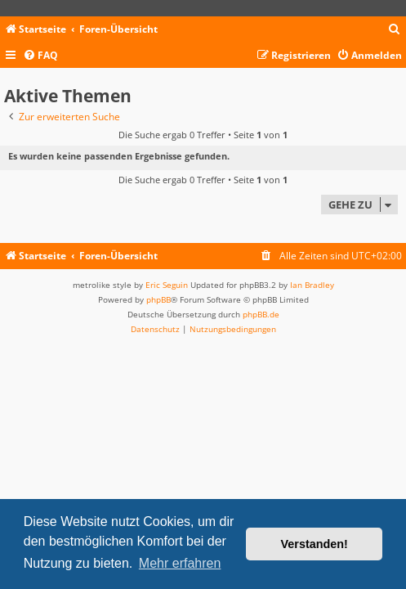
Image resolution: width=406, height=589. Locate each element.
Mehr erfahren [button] (180, 563)
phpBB (158, 299)
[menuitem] (394, 30)
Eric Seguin (166, 284)
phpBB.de (261, 314)
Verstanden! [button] (314, 544)
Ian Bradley (312, 284)
